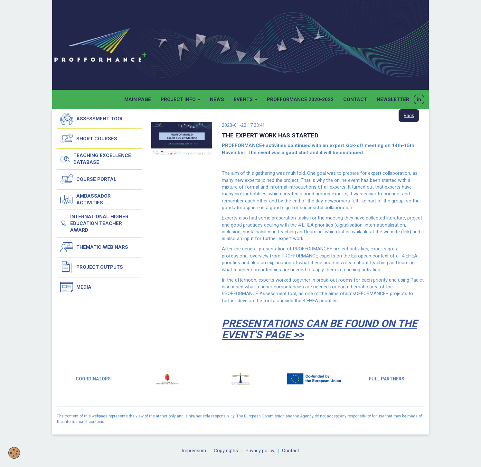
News (217, 99)
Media (75, 287)
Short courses (88, 138)
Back (409, 115)
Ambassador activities (85, 199)
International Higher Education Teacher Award (94, 223)
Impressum (194, 450)
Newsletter (393, 99)
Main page (137, 99)
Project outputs (91, 267)
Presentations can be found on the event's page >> (319, 329)
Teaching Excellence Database (95, 159)
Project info (180, 99)
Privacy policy (260, 450)
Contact (355, 99)
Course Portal (88, 179)
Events (245, 99)
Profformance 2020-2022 (300, 99)
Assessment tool (92, 118)
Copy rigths (226, 450)
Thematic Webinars (94, 247)
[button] (419, 99)
